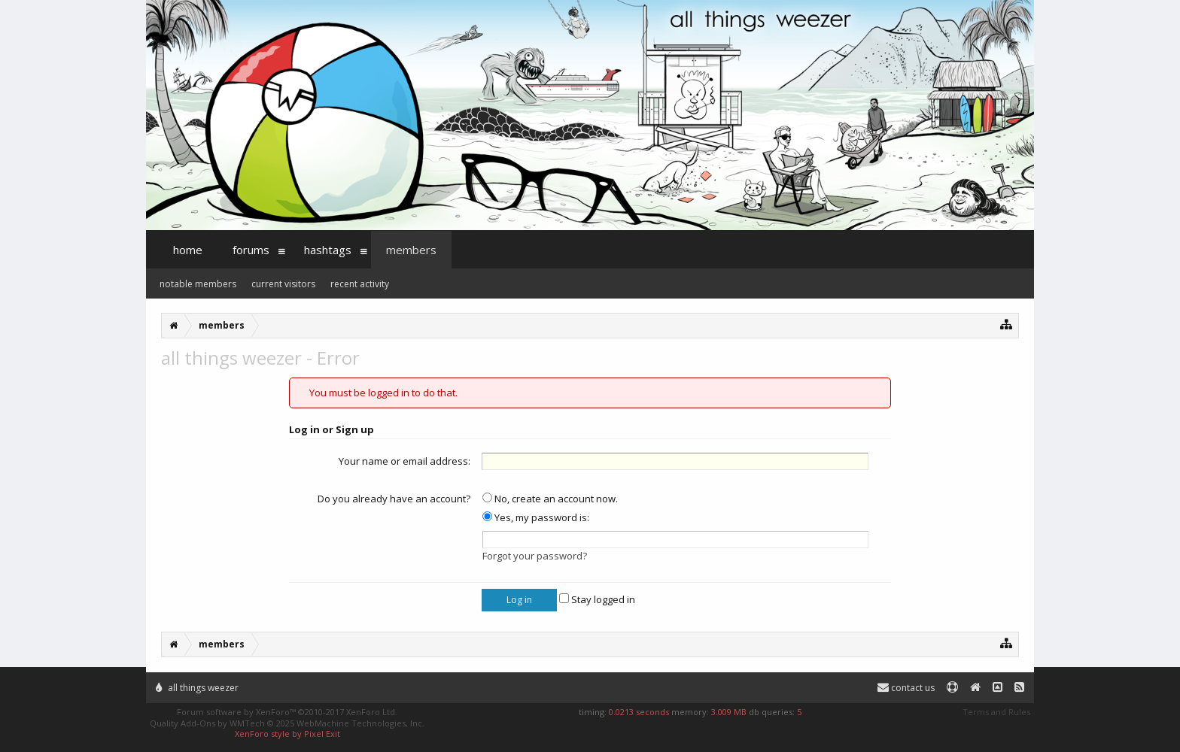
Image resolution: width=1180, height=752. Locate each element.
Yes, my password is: (535, 517)
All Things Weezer (197, 687)
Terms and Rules (996, 711)
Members (411, 249)
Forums (251, 249)
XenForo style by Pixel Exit (287, 733)
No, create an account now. (550, 498)
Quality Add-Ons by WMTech (287, 723)
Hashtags (327, 249)
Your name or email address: (404, 461)
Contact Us (906, 687)
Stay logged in (597, 599)
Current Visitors (283, 283)
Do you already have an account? (394, 498)
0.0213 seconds (639, 711)
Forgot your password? (534, 555)
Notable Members (198, 283)
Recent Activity (359, 283)
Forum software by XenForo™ (287, 711)
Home (187, 249)
